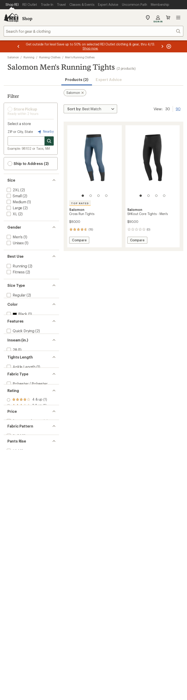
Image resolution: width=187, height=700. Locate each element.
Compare (79, 241)
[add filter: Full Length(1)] (19, 429)
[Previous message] (18, 46)
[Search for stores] (49, 141)
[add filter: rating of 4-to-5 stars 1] (26, 480)
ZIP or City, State (20, 132)
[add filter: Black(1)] (16, 330)
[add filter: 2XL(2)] (13, 190)
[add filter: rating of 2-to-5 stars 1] (26, 492)
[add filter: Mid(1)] (12, 567)
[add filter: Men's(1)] (14, 237)
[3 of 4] (98, 195)
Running (29, 57)
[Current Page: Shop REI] (12, 4)
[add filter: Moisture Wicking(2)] (24, 365)
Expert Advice (109, 79)
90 (178, 108)
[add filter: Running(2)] (16, 266)
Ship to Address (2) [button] (28, 163)
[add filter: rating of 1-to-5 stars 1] (26, 498)
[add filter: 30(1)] (11, 400)
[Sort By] (90, 109)
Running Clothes (49, 57)
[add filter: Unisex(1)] (15, 243)
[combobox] (93, 31)
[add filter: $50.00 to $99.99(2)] (24, 521)
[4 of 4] (106, 195)
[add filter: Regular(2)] (16, 295)
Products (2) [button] (76, 79)
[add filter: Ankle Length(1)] (21, 423)
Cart (168, 17)
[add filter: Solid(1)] (13, 544)
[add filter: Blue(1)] (16, 336)
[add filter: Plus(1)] (13, 301)
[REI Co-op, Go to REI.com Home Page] (11, 17)
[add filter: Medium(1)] (16, 202)
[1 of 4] (83, 195)
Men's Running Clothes (79, 57)
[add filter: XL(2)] (11, 214)
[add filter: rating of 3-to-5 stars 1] (26, 486)
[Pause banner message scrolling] (168, 46)
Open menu (178, 17)
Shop (27, 18)
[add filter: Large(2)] (14, 208)
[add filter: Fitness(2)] (15, 272)
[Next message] (162, 46)
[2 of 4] (91, 195)
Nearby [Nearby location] (45, 132)
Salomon (13, 57)
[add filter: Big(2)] (12, 307)
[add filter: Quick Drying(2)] (20, 359)
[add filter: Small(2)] (14, 196)
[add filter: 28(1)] (11, 394)
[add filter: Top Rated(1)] (18, 371)
